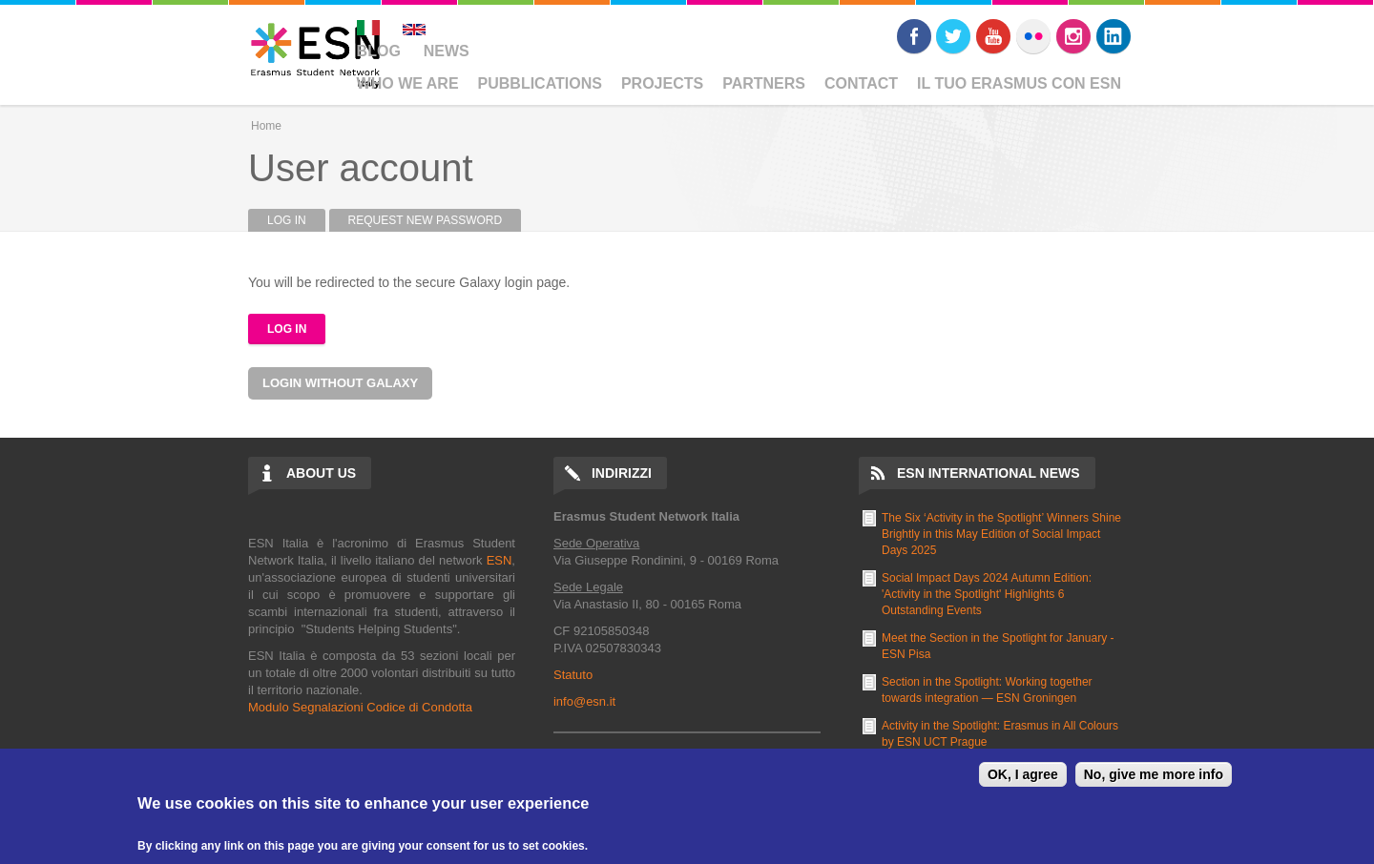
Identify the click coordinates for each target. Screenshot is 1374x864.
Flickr (1033, 36)
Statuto (573, 675)
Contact (861, 83)
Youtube (993, 36)
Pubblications (540, 83)
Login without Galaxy (340, 383)
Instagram (1073, 36)
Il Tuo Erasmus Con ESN (1019, 83)
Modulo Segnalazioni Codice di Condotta (360, 707)
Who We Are (408, 83)
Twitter (953, 36)
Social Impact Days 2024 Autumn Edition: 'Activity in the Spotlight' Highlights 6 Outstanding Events (987, 594)
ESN (499, 560)
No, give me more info (1153, 774)
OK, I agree (1023, 774)
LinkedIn (1113, 36)
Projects (662, 83)
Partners (763, 83)
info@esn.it (584, 701)
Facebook (914, 36)
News (446, 51)
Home (266, 126)
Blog (379, 51)
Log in (296, 220)
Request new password (425, 220)
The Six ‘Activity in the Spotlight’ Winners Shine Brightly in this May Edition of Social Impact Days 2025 (1001, 534)
